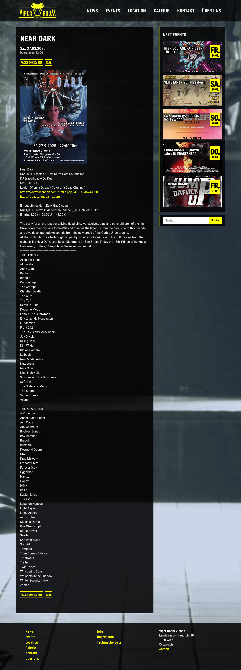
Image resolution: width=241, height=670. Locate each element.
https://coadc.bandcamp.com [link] (40, 196)
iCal (49, 62)
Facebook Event (31, 62)
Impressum (105, 636)
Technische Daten (110, 642)
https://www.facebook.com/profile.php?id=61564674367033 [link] (60, 192)
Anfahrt (164, 649)
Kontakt (185, 11)
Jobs (100, 631)
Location (137, 11)
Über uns (211, 11)
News (92, 11)
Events (113, 11)
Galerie (161, 11)
